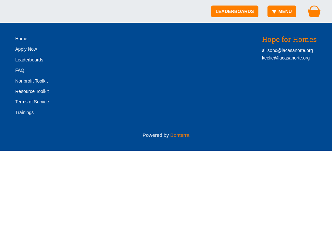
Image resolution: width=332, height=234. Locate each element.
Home (21, 38)
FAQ (19, 70)
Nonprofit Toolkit (31, 81)
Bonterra (179, 135)
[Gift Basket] (314, 11)
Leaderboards (235, 11)
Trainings (24, 112)
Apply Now (26, 49)
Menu (282, 11)
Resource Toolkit (32, 91)
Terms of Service (32, 101)
